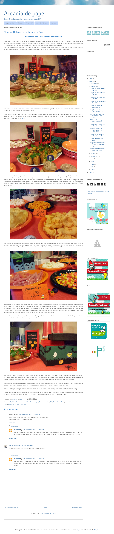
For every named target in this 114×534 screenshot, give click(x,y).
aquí (23, 118)
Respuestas (14, 426)
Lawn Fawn (60, 402)
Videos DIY (29, 23)
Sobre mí (53, 23)
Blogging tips (4, 1)
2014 (91, 81)
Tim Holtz (23, 404)
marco (67, 402)
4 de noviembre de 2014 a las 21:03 (29, 414)
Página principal (9, 23)
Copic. (36, 402)
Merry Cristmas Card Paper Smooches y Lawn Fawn (96, 130)
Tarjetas (20, 23)
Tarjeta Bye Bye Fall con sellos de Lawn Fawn (97, 125)
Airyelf (78, 530)
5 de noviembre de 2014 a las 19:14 (22, 445)
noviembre (94, 86)
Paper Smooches (75, 402)
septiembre (94, 156)
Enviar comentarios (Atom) (48, 513)
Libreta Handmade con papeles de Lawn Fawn (97, 115)
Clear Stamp (30, 402)
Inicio (45, 507)
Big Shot (12, 402)
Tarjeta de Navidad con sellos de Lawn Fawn (97, 135)
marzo (93, 169)
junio (92, 161)
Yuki (10, 445)
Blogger (96, 530)
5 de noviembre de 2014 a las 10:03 (33, 429)
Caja (17, 402)
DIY (51, 402)
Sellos (5, 404)
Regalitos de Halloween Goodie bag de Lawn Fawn (97, 144)
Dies (48, 402)
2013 (91, 172)
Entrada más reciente (11, 507)
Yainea (27, 318)
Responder (12, 422)
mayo (92, 164)
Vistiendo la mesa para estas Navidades (97, 120)
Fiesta (55, 402)
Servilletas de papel (14, 404)
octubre (93, 153)
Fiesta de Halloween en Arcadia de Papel (97, 149)
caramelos (22, 402)
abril (92, 167)
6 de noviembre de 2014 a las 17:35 (33, 458)
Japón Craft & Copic (41, 23)
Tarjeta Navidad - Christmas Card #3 (96, 110)
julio (92, 159)
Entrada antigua (77, 507)
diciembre (94, 83)
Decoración (42, 402)
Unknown (17, 429)
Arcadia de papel (25, 13)
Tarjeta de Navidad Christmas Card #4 (96, 106)
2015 (91, 78)
